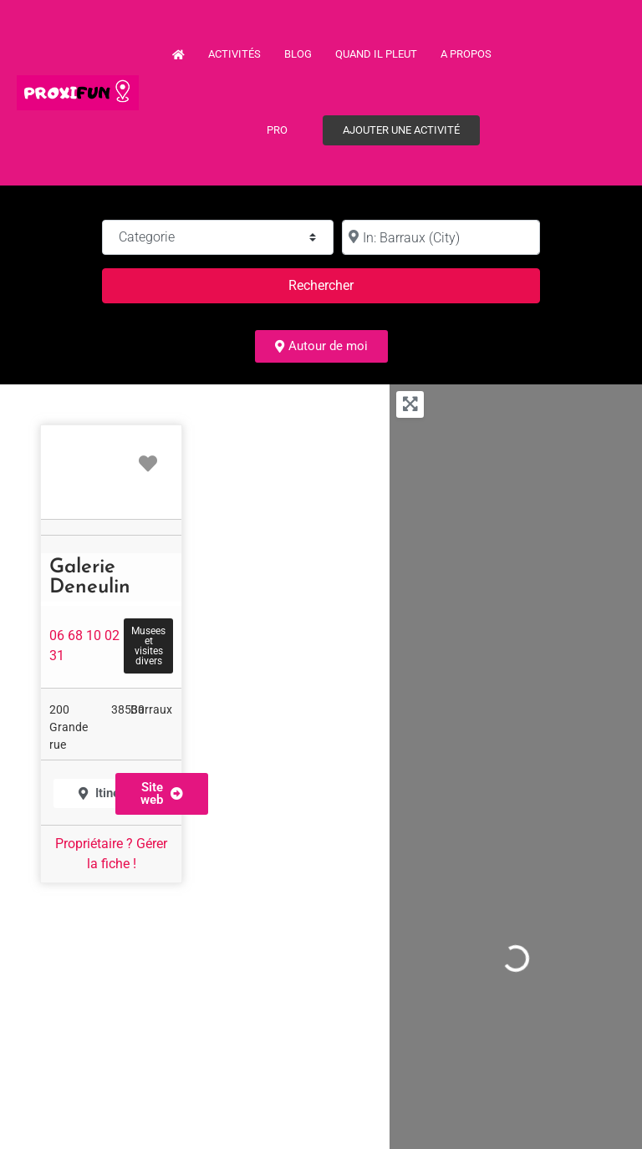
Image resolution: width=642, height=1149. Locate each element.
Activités (234, 54)
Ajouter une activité (401, 130)
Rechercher (341, 283)
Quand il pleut (376, 54)
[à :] (441, 237)
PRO (277, 130)
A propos (466, 54)
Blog (298, 54)
